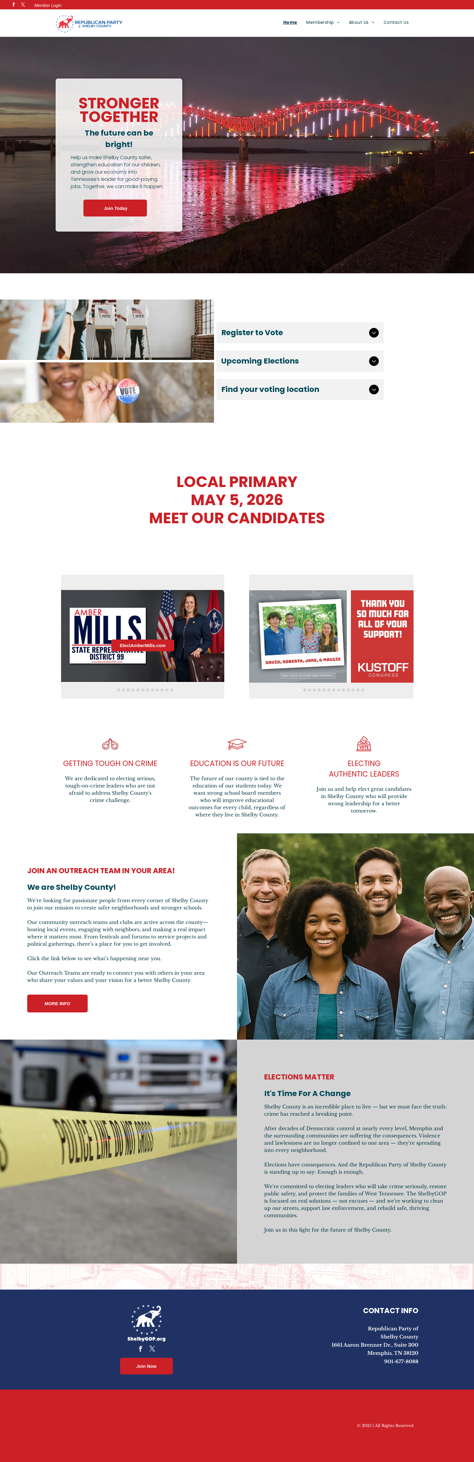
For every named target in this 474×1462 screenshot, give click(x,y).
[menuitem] (290, 22)
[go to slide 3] (123, 690)
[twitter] (23, 5)
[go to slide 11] (162, 690)
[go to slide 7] (142, 690)
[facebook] (13, 5)
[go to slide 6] (138, 690)
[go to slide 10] (157, 690)
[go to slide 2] (118, 690)
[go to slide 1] (113, 690)
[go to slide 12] (167, 690)
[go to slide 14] (363, 690)
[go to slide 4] (128, 690)
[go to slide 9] (152, 690)
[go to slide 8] (147, 690)
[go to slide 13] (171, 690)
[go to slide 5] (133, 690)
